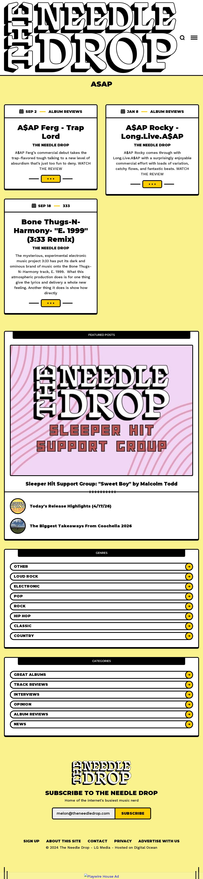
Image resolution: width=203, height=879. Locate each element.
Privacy (123, 841)
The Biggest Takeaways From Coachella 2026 (81, 526)
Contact (97, 841)
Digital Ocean (145, 847)
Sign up (31, 841)
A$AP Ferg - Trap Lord (50, 132)
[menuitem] (31, 841)
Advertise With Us (159, 841)
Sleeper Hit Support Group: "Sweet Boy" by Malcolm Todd (101, 484)
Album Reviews (65, 112)
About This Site (63, 841)
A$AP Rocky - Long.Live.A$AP (152, 132)
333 (66, 206)
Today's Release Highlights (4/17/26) (70, 506)
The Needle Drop (50, 145)
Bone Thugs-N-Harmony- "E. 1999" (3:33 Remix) (51, 230)
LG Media (102, 847)
